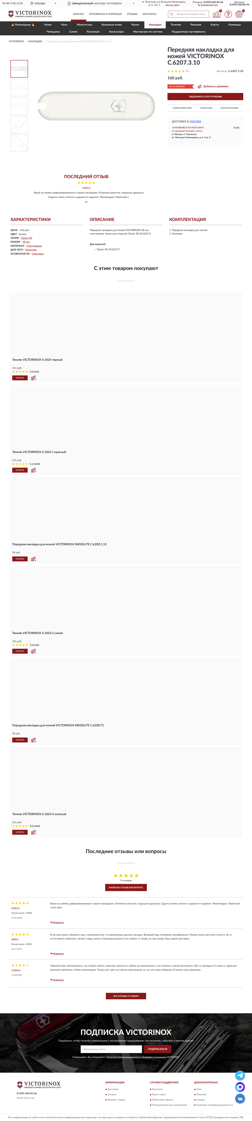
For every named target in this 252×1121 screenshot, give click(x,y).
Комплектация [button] (229, 108)
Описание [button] (206, 108)
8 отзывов (35, 826)
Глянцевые (38, 254)
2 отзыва (34, 371)
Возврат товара (116, 1100)
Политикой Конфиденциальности (123, 1057)
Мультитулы (84, 24)
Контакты (149, 14)
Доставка (113, 1089)
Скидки (200, 1100)
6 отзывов (35, 464)
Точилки (176, 24)
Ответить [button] (57, 922)
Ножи (48, 24)
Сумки (73, 31)
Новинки (201, 1095)
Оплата (112, 1095)
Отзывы (132, 14)
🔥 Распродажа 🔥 (23, 24)
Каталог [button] (78, 14)
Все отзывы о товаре (126, 996)
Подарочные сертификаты (188, 31)
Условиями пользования (154, 1057)
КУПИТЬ (20, 378)
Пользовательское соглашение (169, 1105)
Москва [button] (195, 121)
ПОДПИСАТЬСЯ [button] (157, 1049)
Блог (199, 1089)
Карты (215, 24)
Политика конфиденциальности (214, 1105)
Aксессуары (116, 31)
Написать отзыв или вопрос (126, 888)
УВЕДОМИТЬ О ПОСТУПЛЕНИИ (205, 97)
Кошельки (93, 31)
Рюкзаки (196, 24)
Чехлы (135, 24)
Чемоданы (53, 31)
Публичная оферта (162, 1100)
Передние (31, 250)
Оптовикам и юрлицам (105, 14)
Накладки (155, 24)
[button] (208, 5)
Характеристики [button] (182, 108)
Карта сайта (159, 1095)
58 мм (26, 242)
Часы (64, 24)
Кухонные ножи (112, 24)
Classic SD (26, 238)
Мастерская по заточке (147, 31)
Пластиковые (34, 246)
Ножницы (234, 24)
